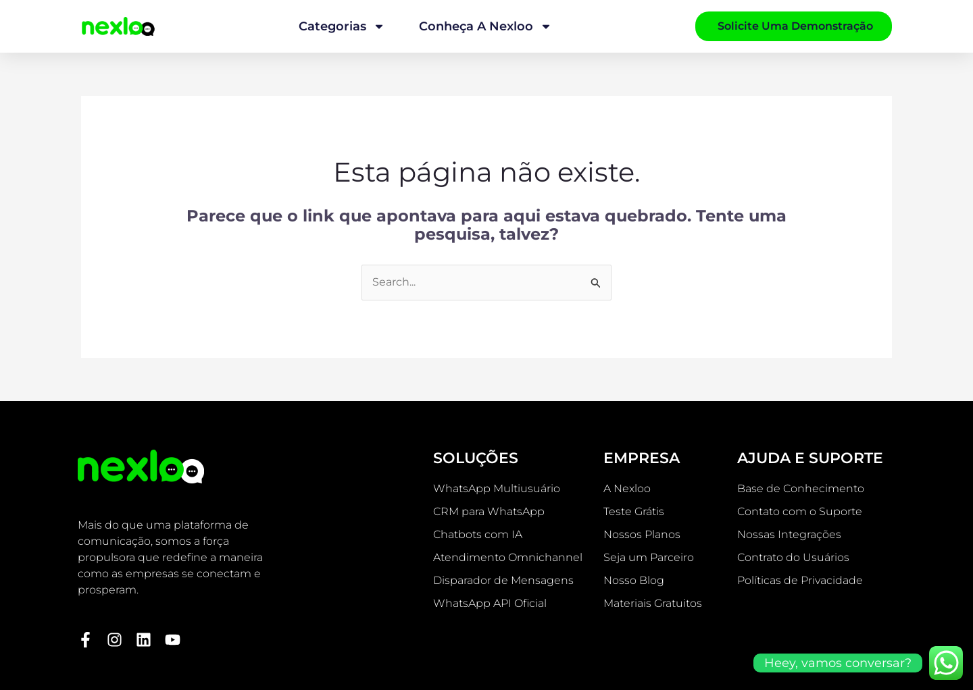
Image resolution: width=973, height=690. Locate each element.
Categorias (342, 26)
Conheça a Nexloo (485, 26)
